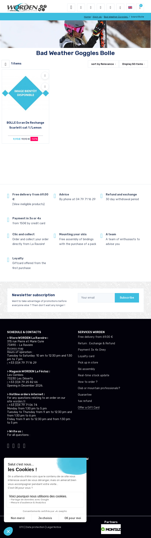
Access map (15, 348)
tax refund (85, 401)
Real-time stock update (93, 375)
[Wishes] (101, 7)
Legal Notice (53, 527)
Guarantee (85, 394)
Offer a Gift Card (88, 407)
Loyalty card (86, 356)
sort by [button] (102, 64)
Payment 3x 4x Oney (92, 349)
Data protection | (36, 527)
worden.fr (19, 401)
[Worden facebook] (19, 445)
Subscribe (127, 297)
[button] (81, 7)
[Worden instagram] (13, 445)
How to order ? (88, 382)
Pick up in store (88, 362)
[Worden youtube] (24, 445)
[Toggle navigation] (71, 7)
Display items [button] (132, 64)
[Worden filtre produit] (5, 64)
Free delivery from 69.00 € (95, 337)
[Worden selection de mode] (120, 7)
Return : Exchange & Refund (96, 343)
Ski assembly (86, 369)
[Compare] (45, 87)
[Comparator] (110, 7)
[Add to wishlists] (45, 75)
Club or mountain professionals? (99, 388)
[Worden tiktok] (8, 445)
